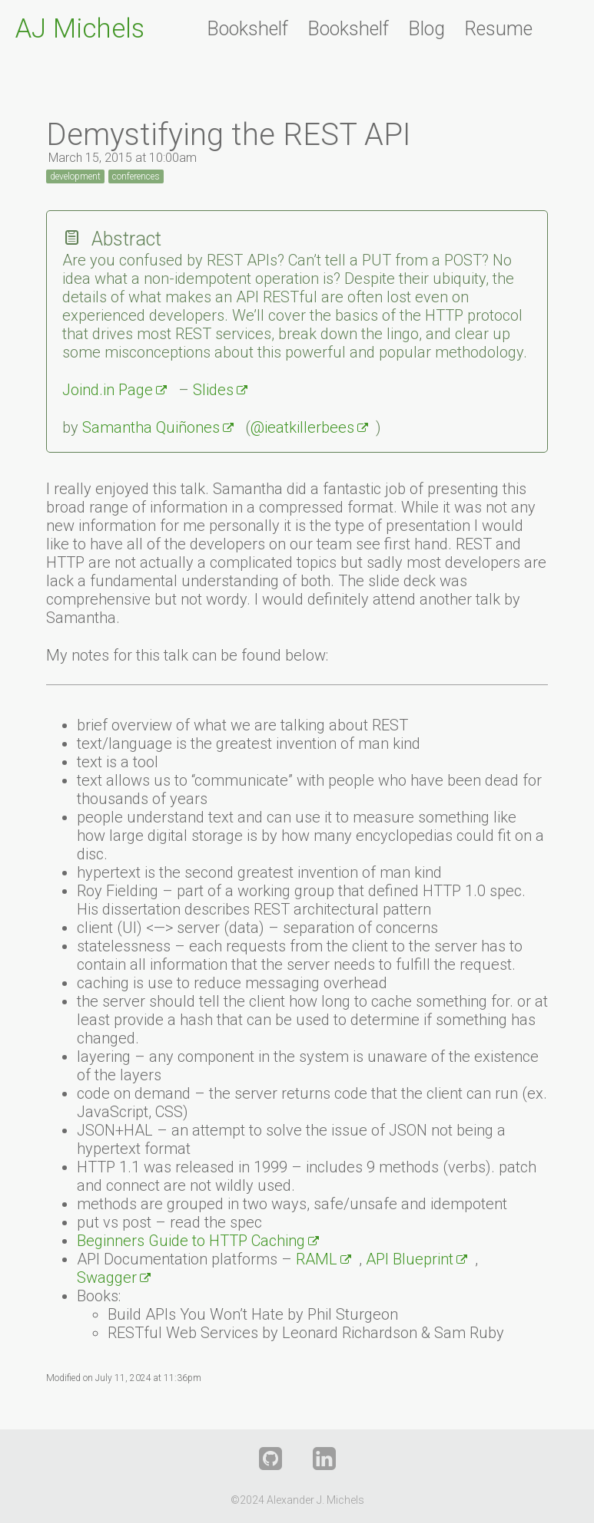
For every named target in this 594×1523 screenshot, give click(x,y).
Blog (426, 29)
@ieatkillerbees (302, 427)
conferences (136, 176)
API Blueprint (409, 1259)
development (75, 176)
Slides (213, 390)
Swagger (107, 1277)
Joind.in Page (107, 390)
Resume (498, 29)
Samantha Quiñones (151, 427)
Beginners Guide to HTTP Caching (191, 1240)
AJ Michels (79, 29)
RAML (316, 1259)
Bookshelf (247, 29)
